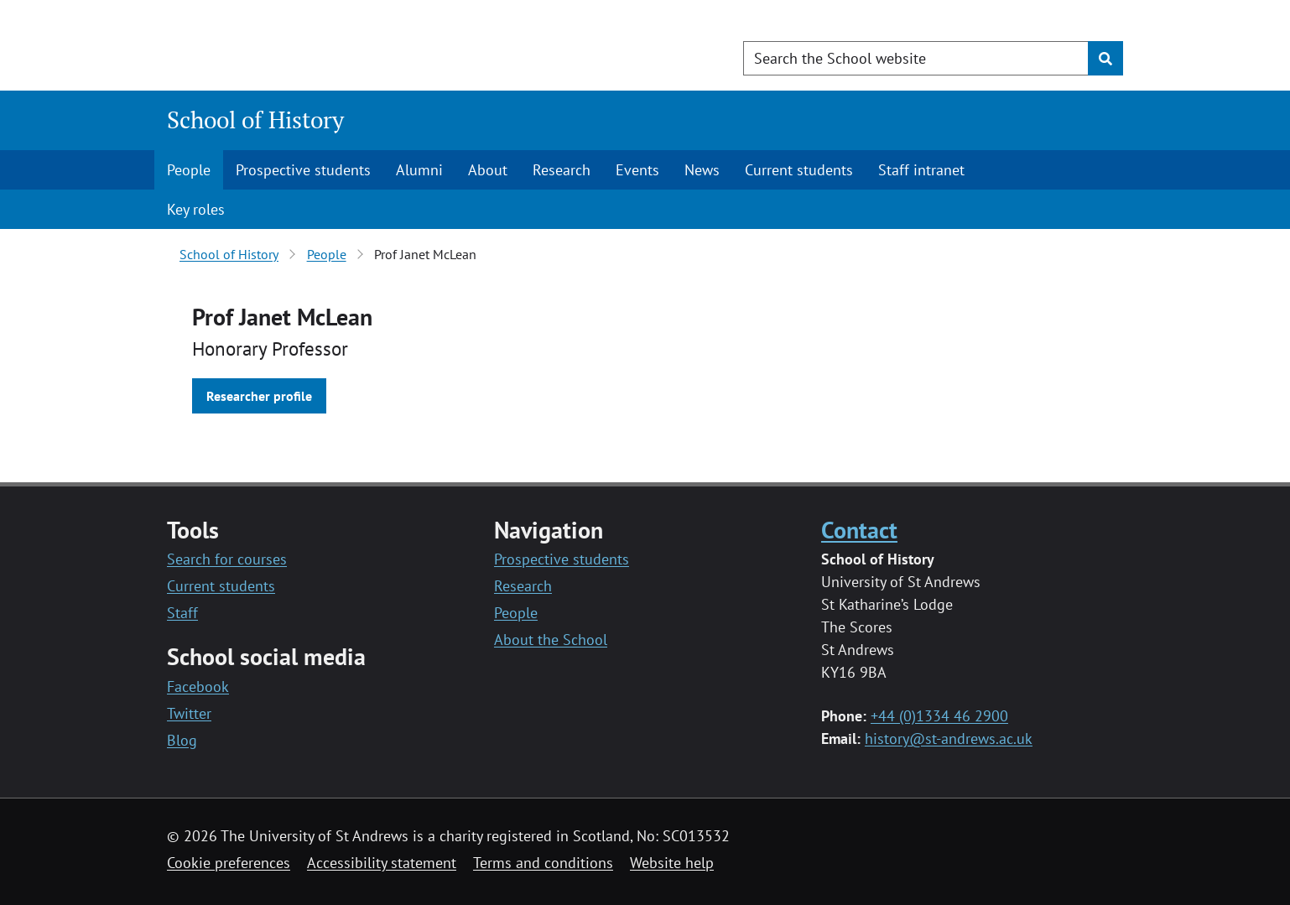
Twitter (189, 713)
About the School (550, 639)
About (487, 169)
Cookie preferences (228, 862)
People (189, 169)
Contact (859, 529)
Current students (799, 169)
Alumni (419, 169)
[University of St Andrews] (303, 46)
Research (561, 169)
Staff (182, 612)
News (702, 169)
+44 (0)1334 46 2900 (939, 716)
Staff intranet (921, 169)
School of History (255, 119)
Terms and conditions (543, 862)
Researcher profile (259, 395)
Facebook (198, 686)
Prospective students (303, 169)
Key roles (196, 209)
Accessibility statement (381, 862)
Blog (182, 740)
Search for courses (227, 559)
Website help (672, 862)
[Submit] (1105, 58)
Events (637, 169)
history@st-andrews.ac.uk (949, 738)
